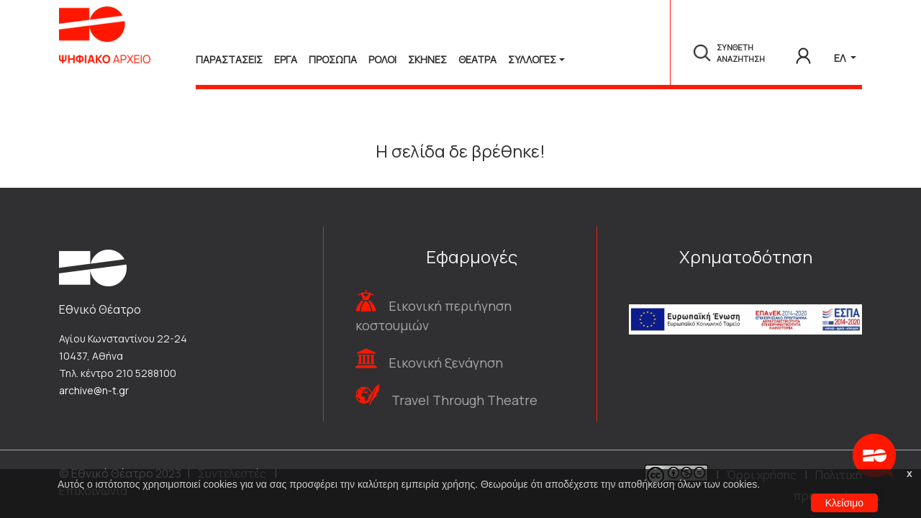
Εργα (285, 59)
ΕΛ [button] (841, 58)
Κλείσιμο (844, 503)
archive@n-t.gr (94, 390)
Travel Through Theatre (464, 400)
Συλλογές (532, 59)
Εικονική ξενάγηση (446, 362)
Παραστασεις (229, 59)
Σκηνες (427, 59)
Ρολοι (382, 59)
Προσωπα (333, 59)
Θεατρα (477, 59)
